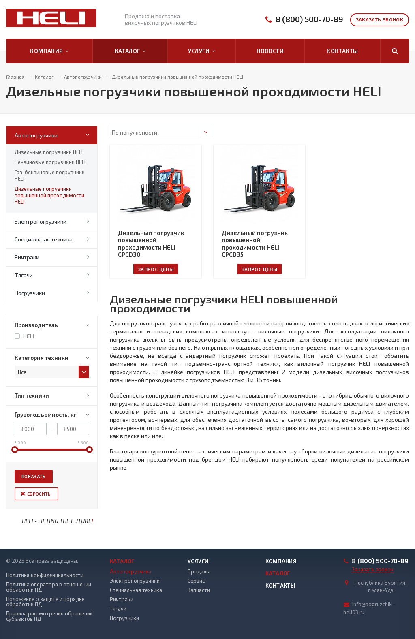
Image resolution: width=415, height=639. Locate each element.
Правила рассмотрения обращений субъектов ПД (49, 616)
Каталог (130, 51)
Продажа (199, 571)
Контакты (342, 50)
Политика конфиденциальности (44, 575)
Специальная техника (44, 239)
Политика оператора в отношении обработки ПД (48, 587)
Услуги (201, 51)
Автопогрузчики (36, 135)
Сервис (196, 580)
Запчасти (199, 590)
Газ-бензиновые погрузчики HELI (50, 175)
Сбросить (39, 493)
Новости (270, 50)
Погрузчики (30, 292)
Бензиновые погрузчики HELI (50, 162)
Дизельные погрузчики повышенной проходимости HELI (49, 195)
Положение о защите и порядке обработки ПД (45, 601)
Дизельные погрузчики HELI (49, 152)
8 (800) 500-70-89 (309, 19)
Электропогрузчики (40, 221)
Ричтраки (27, 257)
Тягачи (24, 274)
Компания (49, 51)
